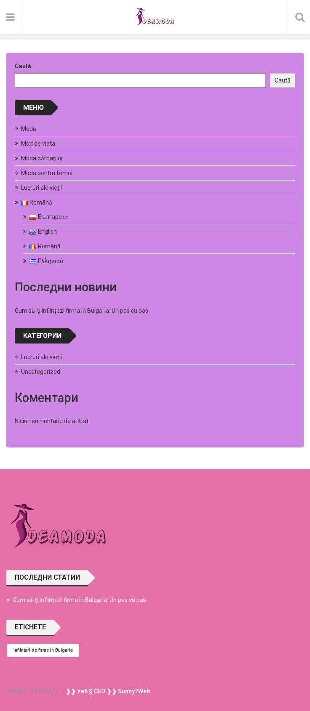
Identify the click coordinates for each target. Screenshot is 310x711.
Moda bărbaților (42, 158)
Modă (28, 128)
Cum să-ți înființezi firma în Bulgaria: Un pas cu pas (81, 310)
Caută (23, 66)
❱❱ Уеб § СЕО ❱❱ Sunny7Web (107, 691)
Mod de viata (38, 143)
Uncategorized (40, 371)
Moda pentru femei (46, 173)
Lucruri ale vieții (41, 187)
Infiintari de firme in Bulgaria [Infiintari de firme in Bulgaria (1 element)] (43, 650)
